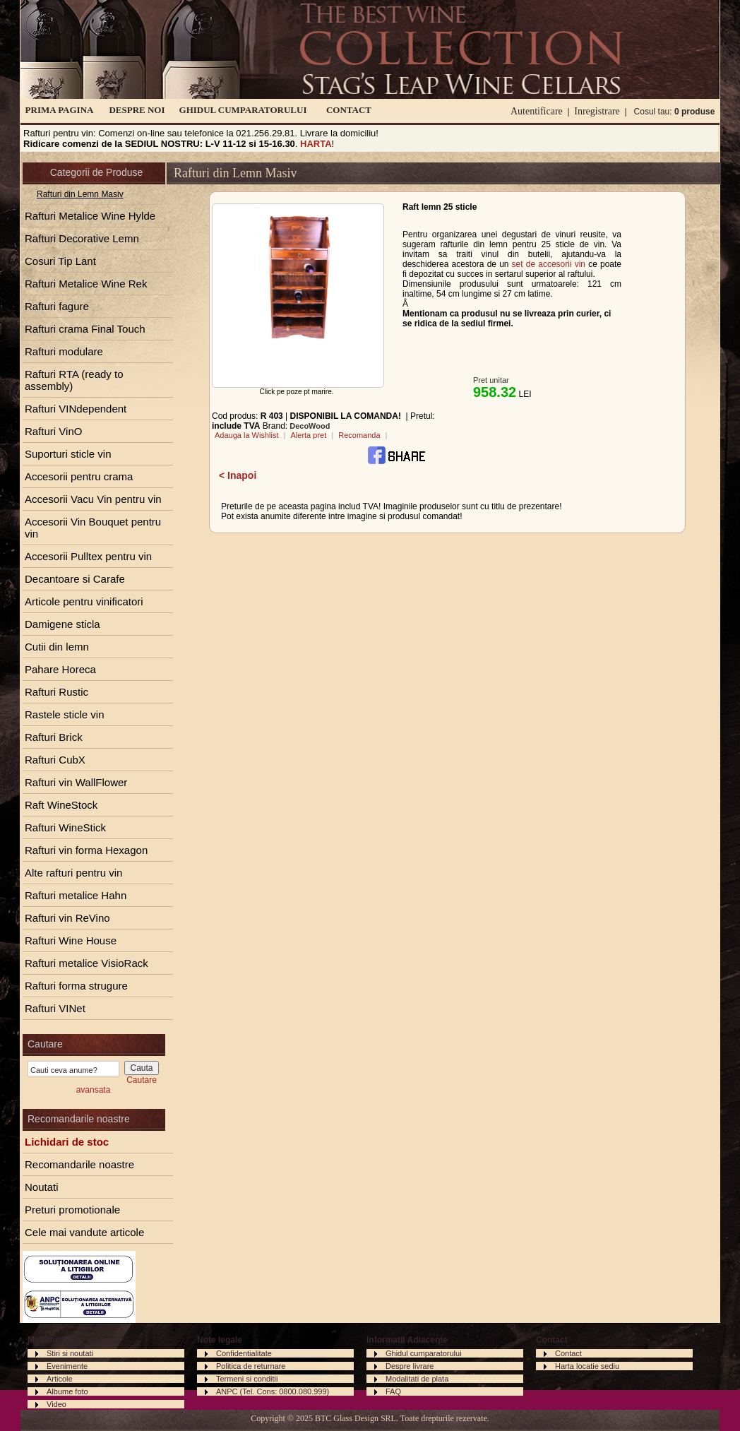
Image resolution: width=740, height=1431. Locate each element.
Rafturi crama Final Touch (85, 329)
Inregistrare (597, 111)
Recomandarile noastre (79, 1164)
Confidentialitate (244, 1353)
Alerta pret (308, 435)
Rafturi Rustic (56, 692)
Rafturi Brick (54, 737)
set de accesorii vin (548, 264)
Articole (60, 1378)
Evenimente (67, 1366)
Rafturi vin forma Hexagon (86, 850)
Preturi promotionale (72, 1210)
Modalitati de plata (417, 1378)
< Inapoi (237, 475)
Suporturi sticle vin (68, 454)
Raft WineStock (61, 805)
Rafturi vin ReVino (67, 918)
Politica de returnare (250, 1366)
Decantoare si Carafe (75, 579)
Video (56, 1404)
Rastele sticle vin (65, 714)
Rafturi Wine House (71, 940)
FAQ (393, 1391)
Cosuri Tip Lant (60, 261)
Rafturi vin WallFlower (76, 782)
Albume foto (67, 1391)
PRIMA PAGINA (59, 110)
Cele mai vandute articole (84, 1232)
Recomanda (359, 435)
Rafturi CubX (55, 760)
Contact (568, 1353)
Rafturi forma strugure (76, 986)
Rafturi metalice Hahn (75, 895)
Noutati (42, 1187)
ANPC (227, 1391)
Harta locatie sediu (587, 1366)
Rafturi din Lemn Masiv (80, 194)
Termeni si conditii (247, 1378)
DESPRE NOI (137, 110)
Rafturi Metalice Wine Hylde (90, 216)
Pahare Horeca (60, 669)
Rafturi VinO (53, 431)
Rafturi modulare (64, 351)
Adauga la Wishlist (247, 435)
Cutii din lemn (57, 647)
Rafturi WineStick (65, 827)
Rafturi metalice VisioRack (86, 963)
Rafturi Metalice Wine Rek (86, 284)
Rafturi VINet (55, 1008)
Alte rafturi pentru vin (73, 873)
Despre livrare (410, 1366)
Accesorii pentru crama (79, 476)
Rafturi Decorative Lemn (82, 238)
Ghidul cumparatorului (424, 1353)
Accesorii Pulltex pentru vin (88, 556)
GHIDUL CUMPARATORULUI (243, 110)
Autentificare (537, 111)
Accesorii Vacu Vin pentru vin (93, 499)
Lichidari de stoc (67, 1142)
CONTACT (348, 110)
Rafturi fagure (57, 306)
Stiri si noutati (70, 1353)
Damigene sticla (62, 624)
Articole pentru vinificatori (84, 601)
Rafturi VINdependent (75, 409)
